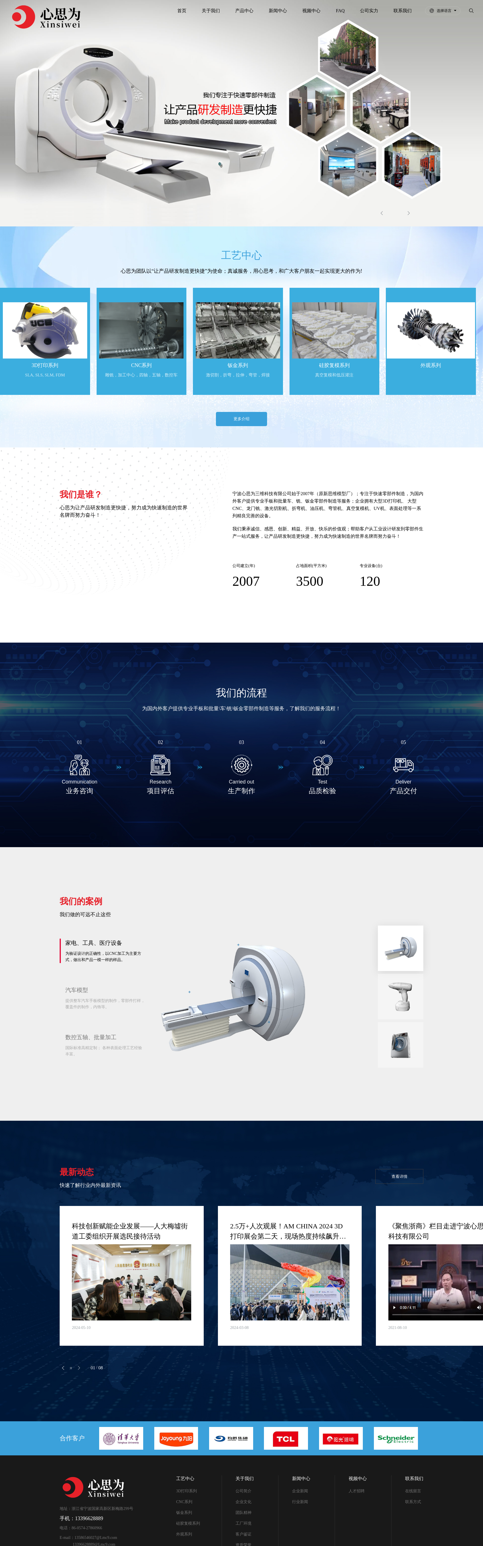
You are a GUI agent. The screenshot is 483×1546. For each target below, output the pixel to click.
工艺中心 (185, 1480)
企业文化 (243, 1503)
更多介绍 (241, 419)
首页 (180, 10)
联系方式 (413, 1503)
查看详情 (398, 1177)
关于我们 (210, 10)
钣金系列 (184, 1514)
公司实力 (368, 10)
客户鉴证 (243, 1536)
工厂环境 (243, 1525)
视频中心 (310, 10)
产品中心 (243, 10)
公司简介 (243, 1492)
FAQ (339, 10)
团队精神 (243, 1514)
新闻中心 (277, 10)
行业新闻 (300, 1503)
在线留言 (413, 1492)
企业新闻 (300, 1492)
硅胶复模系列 (188, 1525)
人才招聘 (357, 1492)
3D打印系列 (186, 1492)
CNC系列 (184, 1503)
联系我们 (401, 10)
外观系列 (184, 1536)
